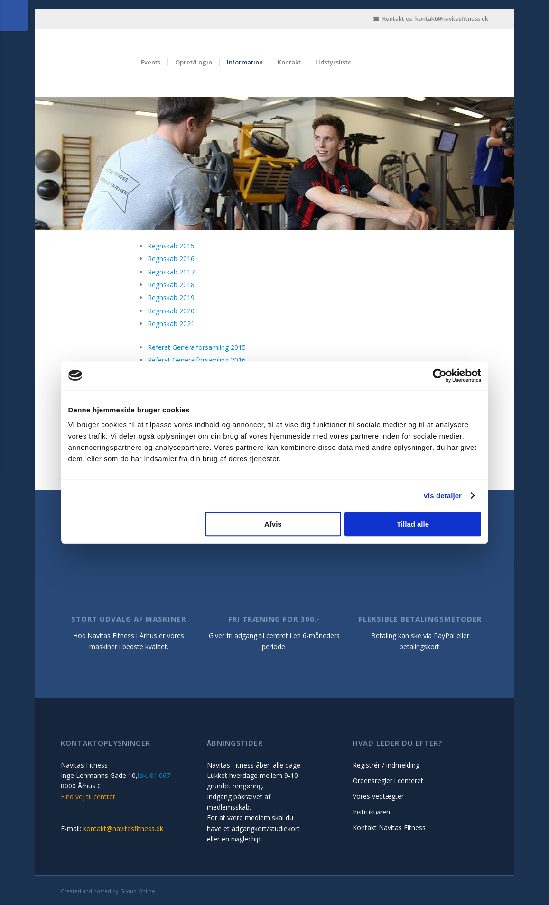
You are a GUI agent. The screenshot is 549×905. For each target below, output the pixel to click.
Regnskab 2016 (171, 258)
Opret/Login (193, 62)
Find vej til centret (88, 796)
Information (245, 62)
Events (150, 62)
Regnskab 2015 (171, 245)
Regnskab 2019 (171, 297)
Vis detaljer (442, 496)
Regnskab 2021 (171, 323)
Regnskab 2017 (171, 271)
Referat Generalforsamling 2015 (197, 347)
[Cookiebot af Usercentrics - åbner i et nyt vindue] (439, 375)
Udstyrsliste (334, 62)
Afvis (273, 524)
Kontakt (289, 62)
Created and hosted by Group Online (108, 891)
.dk (484, 19)
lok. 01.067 (154, 775)
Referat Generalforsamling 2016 (197, 360)
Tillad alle (413, 524)
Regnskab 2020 (171, 310)
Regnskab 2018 (171, 284)
